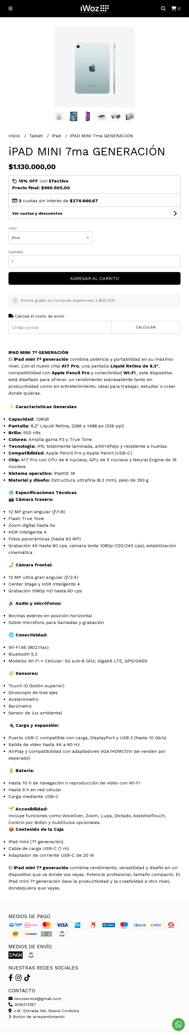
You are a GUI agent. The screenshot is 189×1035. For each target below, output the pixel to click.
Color (12, 228)
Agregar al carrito (94, 278)
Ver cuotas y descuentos (37, 213)
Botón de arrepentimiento (36, 1016)
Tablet (36, 135)
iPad (57, 135)
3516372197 (22, 1004)
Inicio (14, 135)
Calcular (146, 327)
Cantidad (15, 252)
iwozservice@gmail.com (34, 998)
